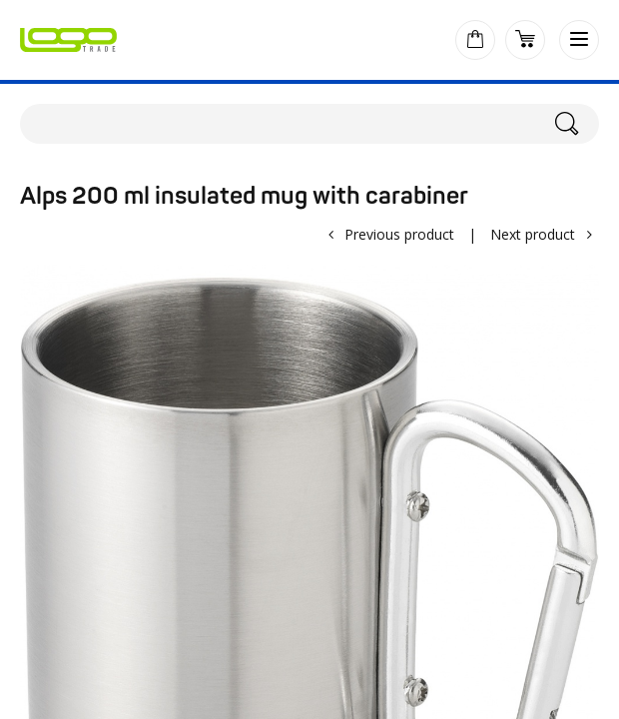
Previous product (399, 234)
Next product (532, 234)
